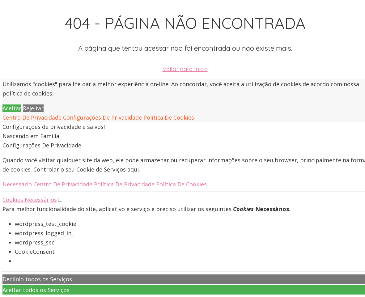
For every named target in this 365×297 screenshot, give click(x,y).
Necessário (17, 184)
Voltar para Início (185, 69)
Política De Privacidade (125, 184)
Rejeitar (33, 108)
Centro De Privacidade (32, 117)
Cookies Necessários (29, 199)
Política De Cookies (168, 117)
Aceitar (11, 108)
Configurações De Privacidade (102, 117)
